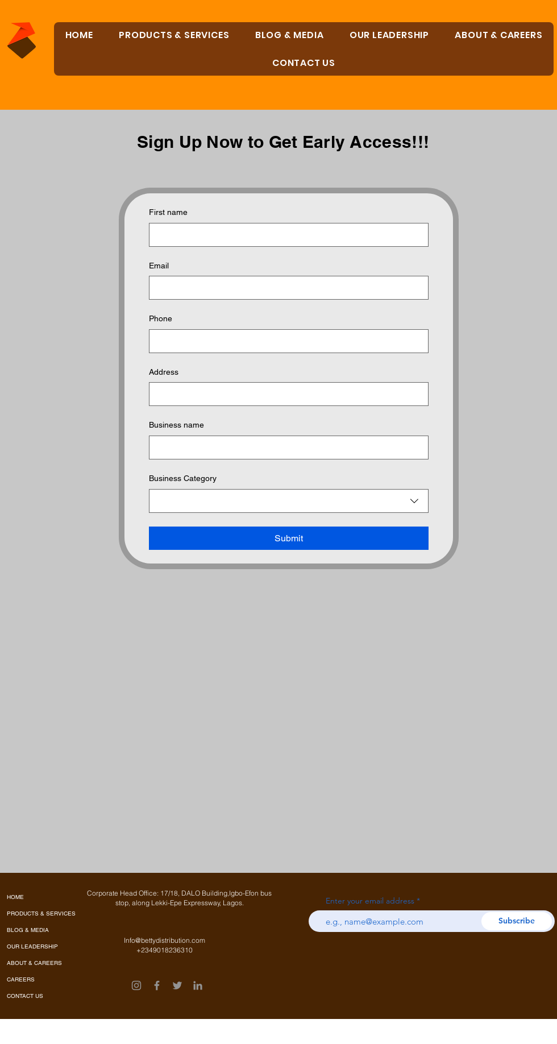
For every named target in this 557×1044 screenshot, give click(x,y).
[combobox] (289, 501)
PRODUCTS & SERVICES (33, 913)
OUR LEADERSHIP (32, 946)
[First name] (285, 234)
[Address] (285, 394)
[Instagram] (136, 985)
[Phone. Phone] (285, 341)
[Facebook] (157, 985)
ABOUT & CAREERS (33, 963)
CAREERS (21, 979)
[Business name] (285, 447)
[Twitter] (177, 985)
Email (159, 265)
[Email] (285, 287)
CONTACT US (25, 996)
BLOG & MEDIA (28, 930)
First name (168, 212)
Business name (176, 424)
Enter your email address (370, 901)
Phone (160, 318)
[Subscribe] (516, 921)
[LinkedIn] (198, 985)
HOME (15, 897)
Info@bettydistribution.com (164, 940)
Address (163, 371)
